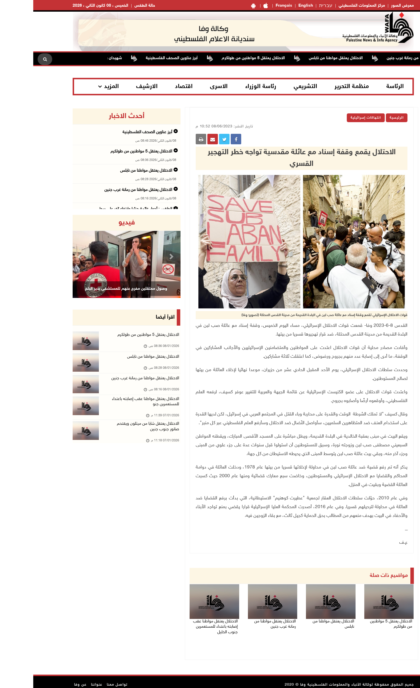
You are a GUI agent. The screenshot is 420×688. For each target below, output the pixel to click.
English (272, 5)
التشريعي (272, 86)
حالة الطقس (111, 5)
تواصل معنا (84, 679)
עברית (292, 6)
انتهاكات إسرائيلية (332, 118)
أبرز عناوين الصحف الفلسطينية (134, 58)
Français (250, 5)
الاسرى (186, 86)
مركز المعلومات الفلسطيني (328, 5)
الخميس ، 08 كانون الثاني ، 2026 (67, 5)
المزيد (78, 86)
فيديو (93, 222)
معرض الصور (369, 5)
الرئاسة (362, 86)
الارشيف (113, 86)
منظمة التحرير (318, 86)
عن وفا (47, 679)
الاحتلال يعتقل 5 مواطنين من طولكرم (215, 58)
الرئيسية (363, 118)
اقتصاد (150, 86)
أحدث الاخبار (93, 116)
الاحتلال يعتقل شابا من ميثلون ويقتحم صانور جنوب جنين (112, 441)
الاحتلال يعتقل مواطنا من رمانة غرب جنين (384, 58)
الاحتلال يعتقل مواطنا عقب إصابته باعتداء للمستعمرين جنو (111, 413)
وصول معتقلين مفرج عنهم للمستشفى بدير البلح (92, 288)
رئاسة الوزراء (227, 86)
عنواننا (63, 679)
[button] (47, 256)
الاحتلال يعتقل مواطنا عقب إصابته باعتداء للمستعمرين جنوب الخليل (180, 623)
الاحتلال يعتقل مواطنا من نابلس (298, 58)
